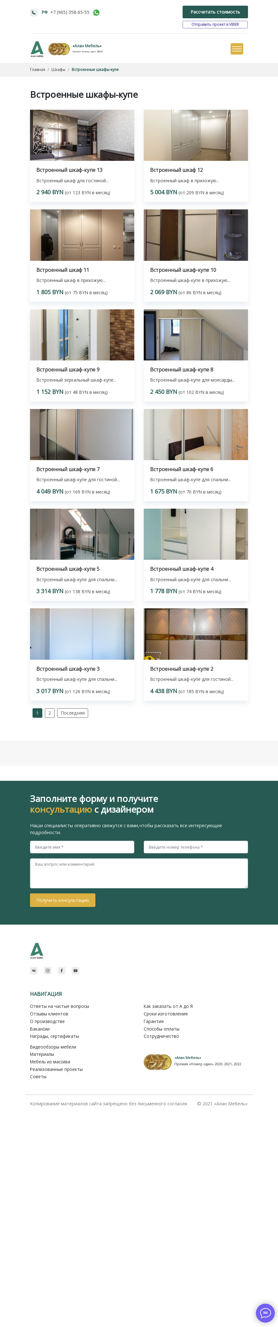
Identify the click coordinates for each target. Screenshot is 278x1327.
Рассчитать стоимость (215, 12)
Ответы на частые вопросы (59, 1006)
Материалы (42, 1054)
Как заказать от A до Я (168, 1006)
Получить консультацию (62, 900)
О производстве (47, 1021)
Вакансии (40, 1029)
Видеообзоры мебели (53, 1047)
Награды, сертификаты (54, 1036)
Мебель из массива (50, 1062)
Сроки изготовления (166, 1014)
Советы (38, 1076)
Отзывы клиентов (49, 1014)
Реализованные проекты (56, 1069)
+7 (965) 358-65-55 (69, 12)
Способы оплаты (161, 1029)
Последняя (73, 713)
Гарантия (154, 1021)
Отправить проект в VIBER (215, 24)
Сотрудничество (161, 1036)
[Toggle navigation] (236, 49)
